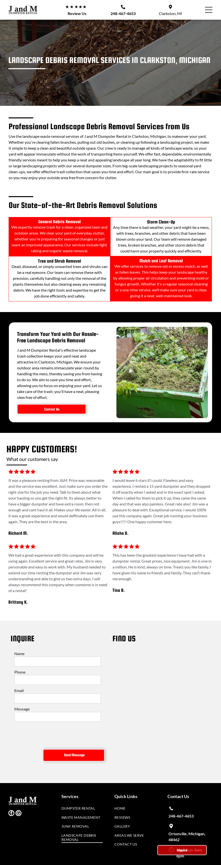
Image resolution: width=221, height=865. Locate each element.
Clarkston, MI (170, 13)
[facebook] (11, 796)
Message (22, 709)
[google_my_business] (18, 796)
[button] (208, 10)
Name (19, 653)
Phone (20, 672)
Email (19, 690)
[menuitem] (82, 791)
